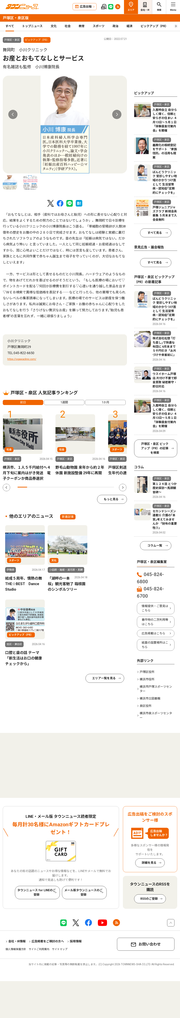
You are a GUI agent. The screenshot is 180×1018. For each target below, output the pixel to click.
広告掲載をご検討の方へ (48, 941)
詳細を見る (149, 862)
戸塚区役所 (147, 672)
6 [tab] (70, 487)
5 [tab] (61, 487)
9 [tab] (99, 487)
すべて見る (155, 233)
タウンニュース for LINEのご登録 (36, 892)
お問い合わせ (150, 944)
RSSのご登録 (149, 898)
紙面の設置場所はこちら (155, 645)
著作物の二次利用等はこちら (155, 622)
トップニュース (32, 26)
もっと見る (111, 499)
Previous (13, 114)
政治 (115, 26)
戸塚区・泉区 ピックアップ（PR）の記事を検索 (154, 448)
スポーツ (98, 26)
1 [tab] (22, 487)
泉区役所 (145, 706)
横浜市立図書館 (150, 698)
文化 (54, 26)
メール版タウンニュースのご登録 (83, 892)
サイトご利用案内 (39, 949)
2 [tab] (32, 487)
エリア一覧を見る (104, 678)
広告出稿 (86, 6)
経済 (129, 26)
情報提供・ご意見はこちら (155, 608)
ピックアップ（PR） (154, 26)
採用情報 (76, 941)
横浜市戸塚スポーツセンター (156, 689)
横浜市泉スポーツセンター (156, 715)
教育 (82, 26)
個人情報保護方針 (16, 949)
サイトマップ (59, 949)
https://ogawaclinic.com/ (21, 359)
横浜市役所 (147, 679)
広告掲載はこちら (153, 633)
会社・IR (145, 10)
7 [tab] (80, 487)
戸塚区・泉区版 (16, 18)
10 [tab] (109, 487)
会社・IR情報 (17, 941)
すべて (10, 26)
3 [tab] (41, 487)
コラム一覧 (154, 545)
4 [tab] (51, 487)
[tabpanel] (65, 124)
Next (116, 114)
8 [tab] (90, 487)
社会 (68, 26)
